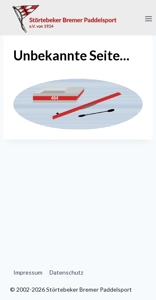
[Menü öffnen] (148, 18)
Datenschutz (66, 272)
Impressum (27, 272)
